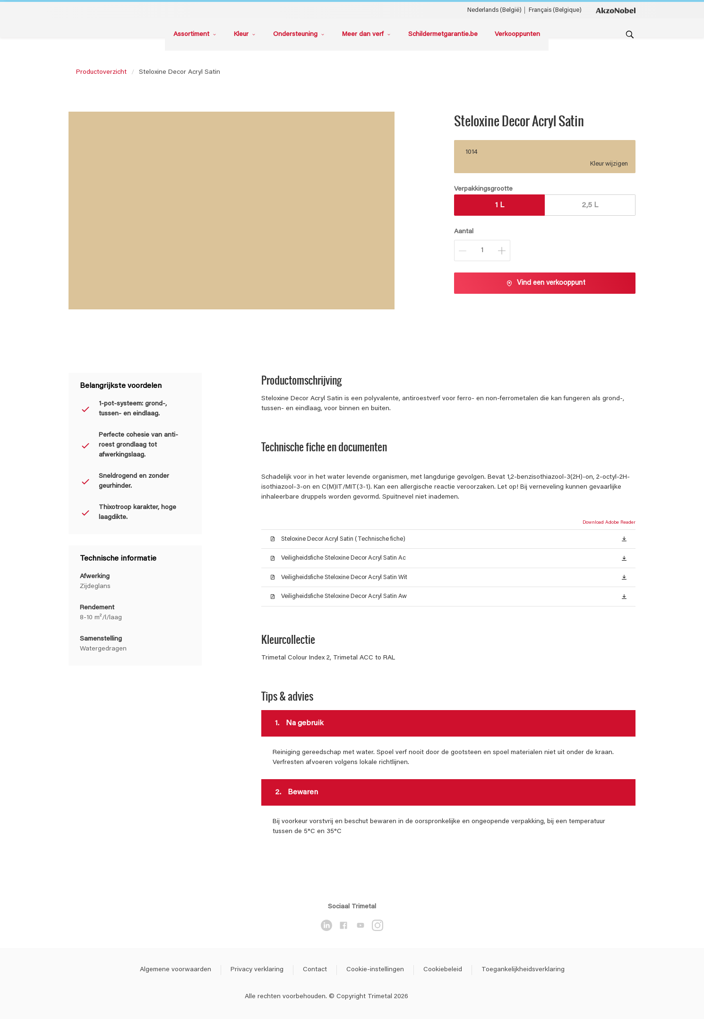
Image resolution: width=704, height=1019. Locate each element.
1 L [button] (499, 205)
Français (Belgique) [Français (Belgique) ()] (555, 10)
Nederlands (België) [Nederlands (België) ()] (494, 10)
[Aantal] (482, 250)
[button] (624, 538)
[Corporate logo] (615, 10)
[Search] (629, 34)
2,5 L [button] (590, 205)
